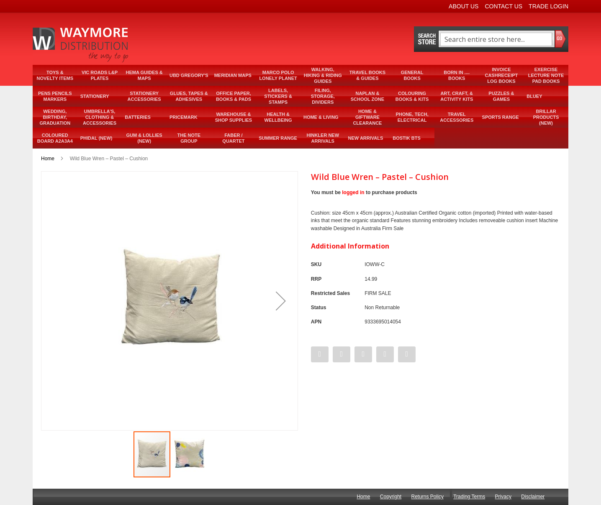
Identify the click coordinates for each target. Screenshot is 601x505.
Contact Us (503, 6)
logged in (353, 192)
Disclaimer (532, 497)
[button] (281, 301)
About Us (463, 6)
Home (47, 158)
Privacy (503, 497)
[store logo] (81, 45)
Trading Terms (469, 497)
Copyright (390, 497)
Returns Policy (427, 497)
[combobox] (496, 39)
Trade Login (548, 6)
